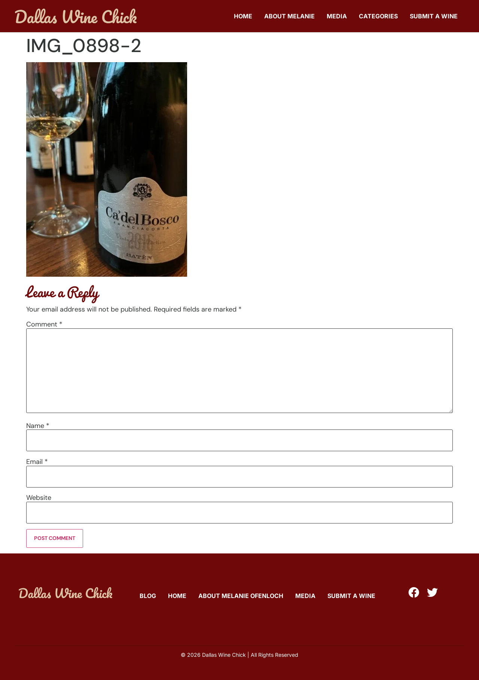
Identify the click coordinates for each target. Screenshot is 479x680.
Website (38, 497)
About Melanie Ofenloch (240, 595)
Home (243, 16)
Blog (148, 595)
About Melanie (289, 16)
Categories (378, 16)
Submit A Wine (434, 16)
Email (37, 461)
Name (37, 425)
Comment (44, 324)
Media (337, 16)
